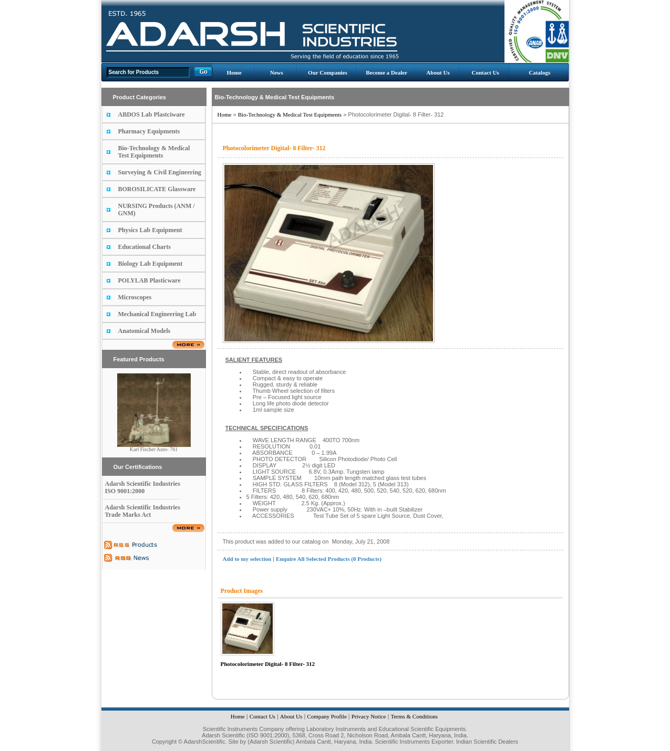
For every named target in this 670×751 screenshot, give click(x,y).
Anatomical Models (144, 331)
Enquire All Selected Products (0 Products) (329, 559)
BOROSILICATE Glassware (157, 189)
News (276, 72)
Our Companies (327, 72)
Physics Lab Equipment (150, 230)
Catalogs (539, 72)
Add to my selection (247, 559)
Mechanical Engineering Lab (157, 314)
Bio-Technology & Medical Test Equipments (154, 151)
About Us (437, 72)
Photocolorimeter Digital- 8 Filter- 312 (268, 664)
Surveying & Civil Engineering (159, 172)
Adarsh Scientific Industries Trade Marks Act (142, 511)
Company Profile (326, 716)
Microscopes (135, 297)
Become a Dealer (386, 72)
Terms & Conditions (414, 716)
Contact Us (485, 72)
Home (233, 72)
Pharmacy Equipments (149, 131)
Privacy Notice (369, 716)
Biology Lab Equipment (150, 263)
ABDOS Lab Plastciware (151, 114)
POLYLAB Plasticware (149, 280)
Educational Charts (144, 247)
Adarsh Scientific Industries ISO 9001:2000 (142, 487)
